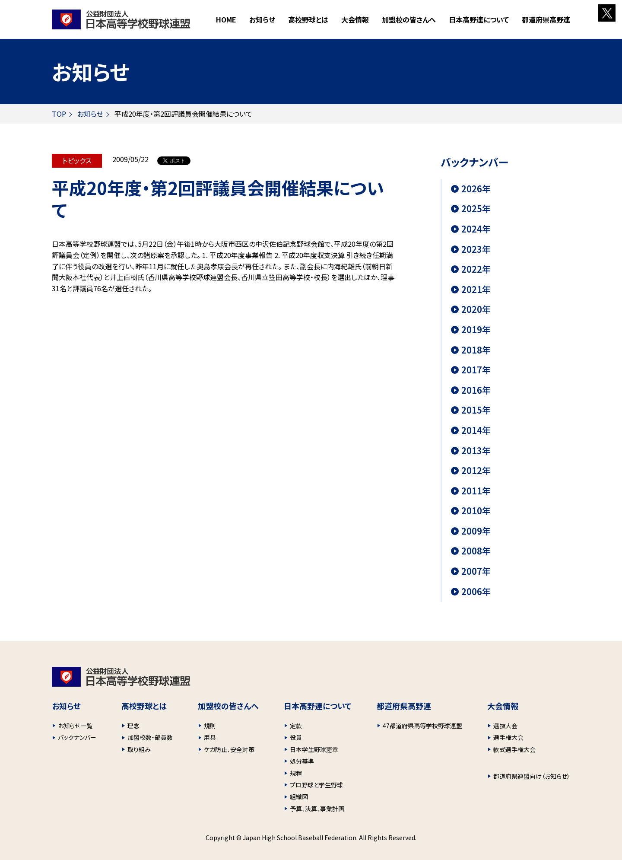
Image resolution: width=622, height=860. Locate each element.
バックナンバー (77, 737)
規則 (210, 725)
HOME (226, 19)
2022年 (476, 269)
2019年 (476, 330)
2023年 (476, 249)
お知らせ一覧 (75, 725)
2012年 (476, 470)
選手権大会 (508, 737)
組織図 (299, 796)
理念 (133, 725)
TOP (59, 113)
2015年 (476, 410)
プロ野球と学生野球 (316, 784)
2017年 (476, 370)
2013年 (476, 451)
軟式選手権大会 (514, 749)
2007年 (476, 571)
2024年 (476, 229)
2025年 (476, 209)
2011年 (476, 491)
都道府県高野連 (546, 19)
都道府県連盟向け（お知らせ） (531, 776)
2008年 (476, 551)
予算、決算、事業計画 (317, 808)
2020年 (476, 309)
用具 (210, 737)
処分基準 (302, 761)
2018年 (476, 350)
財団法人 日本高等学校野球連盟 (121, 19)
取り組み (139, 749)
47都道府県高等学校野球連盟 (422, 725)
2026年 (476, 189)
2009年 (476, 531)
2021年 (476, 289)
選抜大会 (505, 725)
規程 (296, 773)
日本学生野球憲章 (314, 749)
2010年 (476, 511)
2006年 (476, 591)
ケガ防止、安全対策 (229, 749)
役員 (296, 737)
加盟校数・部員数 (150, 737)
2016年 (476, 390)
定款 (296, 725)
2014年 (476, 430)
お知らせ (262, 19)
